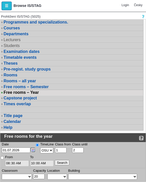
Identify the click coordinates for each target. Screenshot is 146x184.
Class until (79, 144)
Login (125, 5)
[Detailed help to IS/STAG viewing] (141, 138)
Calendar (12, 121)
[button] (7, 6)
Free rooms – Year (21, 92)
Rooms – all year (20, 81)
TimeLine (47, 144)
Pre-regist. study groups (27, 69)
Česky (138, 5)
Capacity (39, 170)
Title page (13, 115)
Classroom (10, 170)
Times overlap (17, 104)
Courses (12, 28)
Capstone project (20, 98)
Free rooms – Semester (26, 87)
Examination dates (21, 51)
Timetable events (20, 57)
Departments (16, 34)
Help (8, 127)
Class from (63, 144)
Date (5, 144)
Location (53, 170)
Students (12, 45)
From (9, 157)
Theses (11, 63)
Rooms (10, 75)
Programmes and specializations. (36, 22)
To (32, 157)
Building (74, 170)
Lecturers (12, 40)
